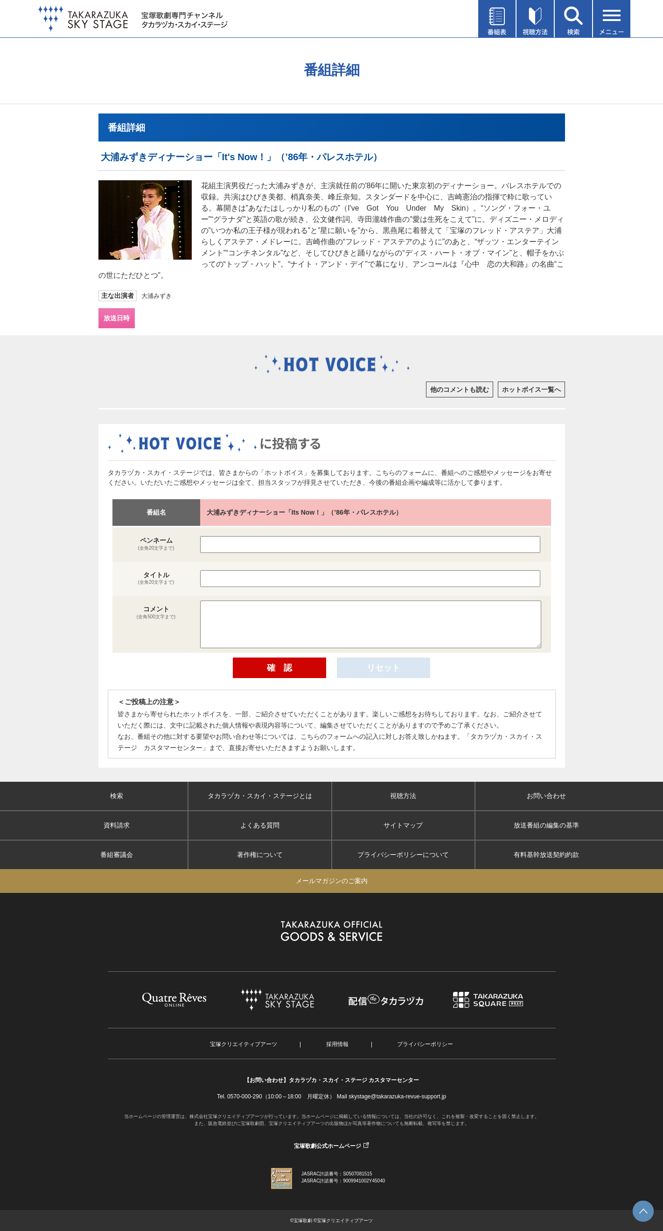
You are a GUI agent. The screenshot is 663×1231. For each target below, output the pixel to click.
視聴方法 (403, 795)
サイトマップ (403, 825)
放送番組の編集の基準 (546, 825)
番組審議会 (116, 854)
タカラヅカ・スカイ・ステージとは (260, 795)
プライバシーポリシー (425, 1044)
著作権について (260, 854)
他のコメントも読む (459, 389)
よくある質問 (259, 825)
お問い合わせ (546, 795)
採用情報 (337, 1044)
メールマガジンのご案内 (332, 880)
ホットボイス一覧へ (531, 389)
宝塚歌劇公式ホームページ (327, 1146)
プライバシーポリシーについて (403, 854)
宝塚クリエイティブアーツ (243, 1044)
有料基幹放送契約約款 (546, 854)
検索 (116, 795)
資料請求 (117, 825)
